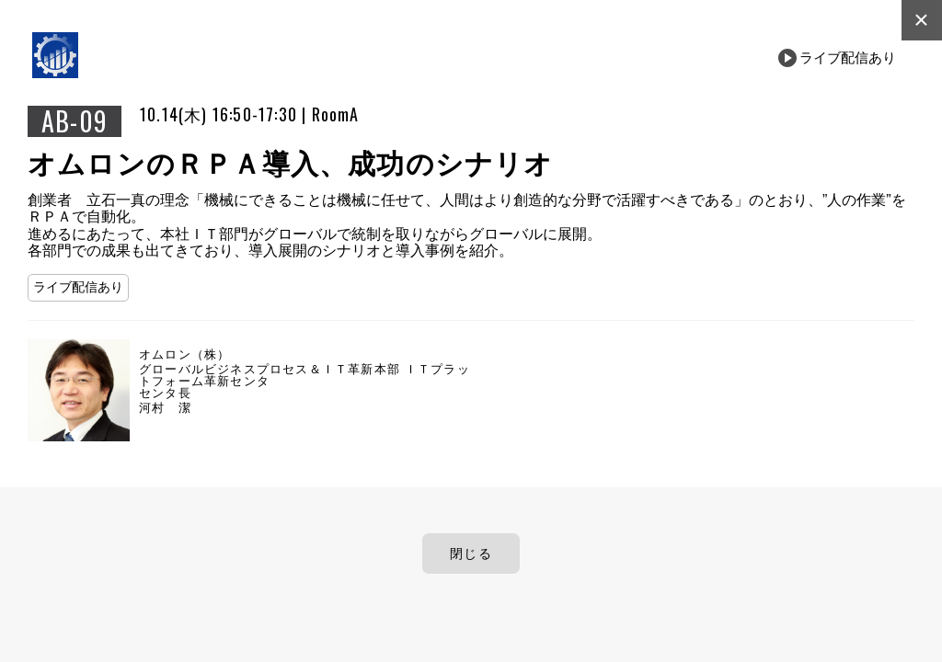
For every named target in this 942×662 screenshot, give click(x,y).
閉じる (471, 553)
